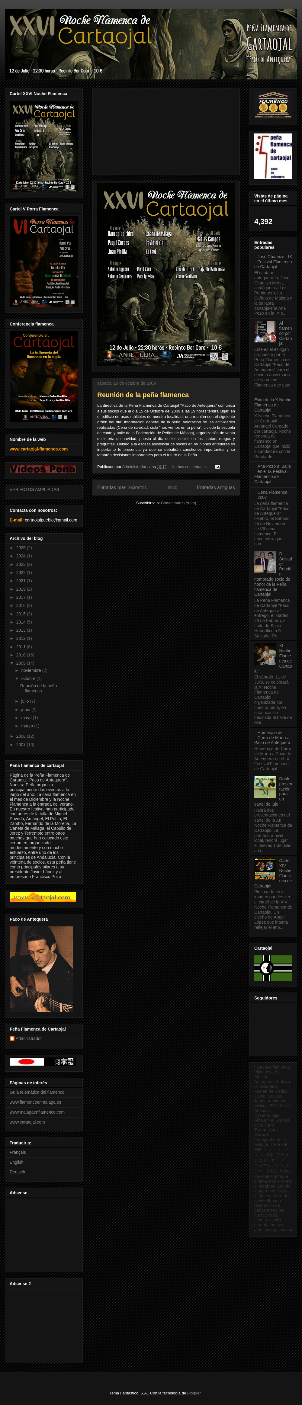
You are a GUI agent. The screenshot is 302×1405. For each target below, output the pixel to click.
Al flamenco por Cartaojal (285, 333)
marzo (27, 725)
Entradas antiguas (216, 487)
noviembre (31, 670)
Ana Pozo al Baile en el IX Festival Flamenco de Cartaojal (272, 474)
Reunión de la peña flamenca (143, 395)
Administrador (29, 1038)
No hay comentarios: (190, 466)
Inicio (171, 487)
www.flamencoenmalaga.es (35, 1102)
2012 (21, 638)
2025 (21, 547)
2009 (21, 663)
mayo (27, 717)
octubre (29, 678)
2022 (21, 572)
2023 (21, 564)
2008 (21, 736)
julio (25, 701)
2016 (21, 605)
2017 (21, 597)
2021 (21, 580)
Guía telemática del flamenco (37, 1092)
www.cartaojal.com (27, 1122)
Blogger (194, 1393)
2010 (21, 655)
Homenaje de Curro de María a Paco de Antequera (272, 737)
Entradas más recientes (122, 487)
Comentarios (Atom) (178, 503)
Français (18, 1152)
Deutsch (17, 1171)
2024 (21, 555)
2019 (21, 589)
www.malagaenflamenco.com (37, 1112)
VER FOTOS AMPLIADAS (34, 489)
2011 (21, 646)
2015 (21, 613)
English (17, 1162)
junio (26, 709)
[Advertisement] (43, 1233)
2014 (21, 622)
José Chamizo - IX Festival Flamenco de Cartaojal (273, 261)
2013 (21, 630)
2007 (21, 744)
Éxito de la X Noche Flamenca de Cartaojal (272, 404)
